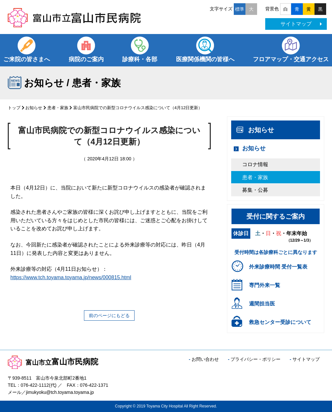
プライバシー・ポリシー (255, 359)
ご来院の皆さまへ (26, 59)
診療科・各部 (139, 59)
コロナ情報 (255, 164)
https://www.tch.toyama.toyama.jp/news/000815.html (70, 277)
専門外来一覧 (264, 285)
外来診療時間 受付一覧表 (278, 266)
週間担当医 (262, 303)
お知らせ (33, 107)
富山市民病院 (53, 361)
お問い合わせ (205, 359)
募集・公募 (255, 190)
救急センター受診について (280, 322)
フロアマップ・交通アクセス (291, 59)
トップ (14, 107)
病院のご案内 (86, 59)
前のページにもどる (109, 315)
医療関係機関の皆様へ (205, 59)
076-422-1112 (35, 385)
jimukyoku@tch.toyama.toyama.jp (60, 392)
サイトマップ (301, 24)
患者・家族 (57, 107)
